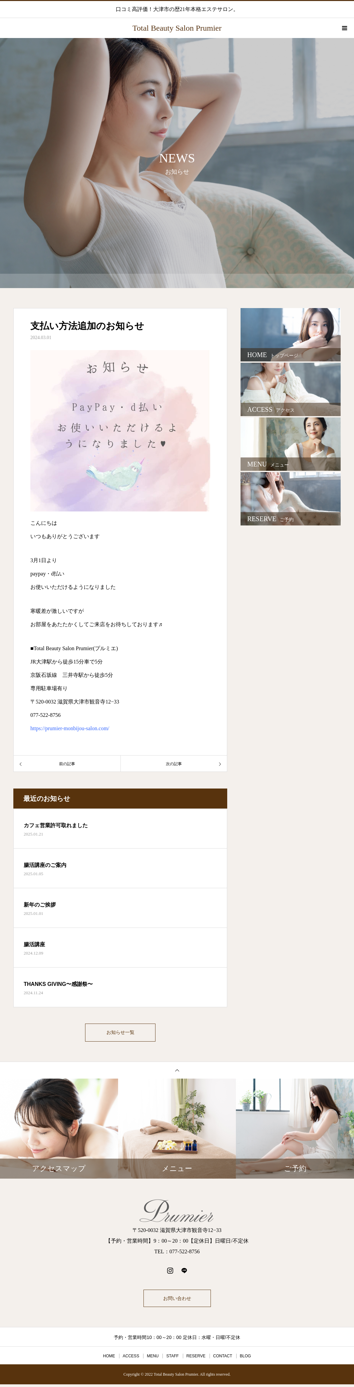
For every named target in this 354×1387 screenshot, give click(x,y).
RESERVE (196, 1358)
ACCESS (131, 1358)
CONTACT (222, 1358)
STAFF (172, 1358)
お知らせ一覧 (120, 1034)
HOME (109, 1358)
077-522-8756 (45, 715)
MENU (152, 1358)
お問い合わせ (177, 1301)
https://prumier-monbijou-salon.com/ (69, 728)
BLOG (245, 1358)
